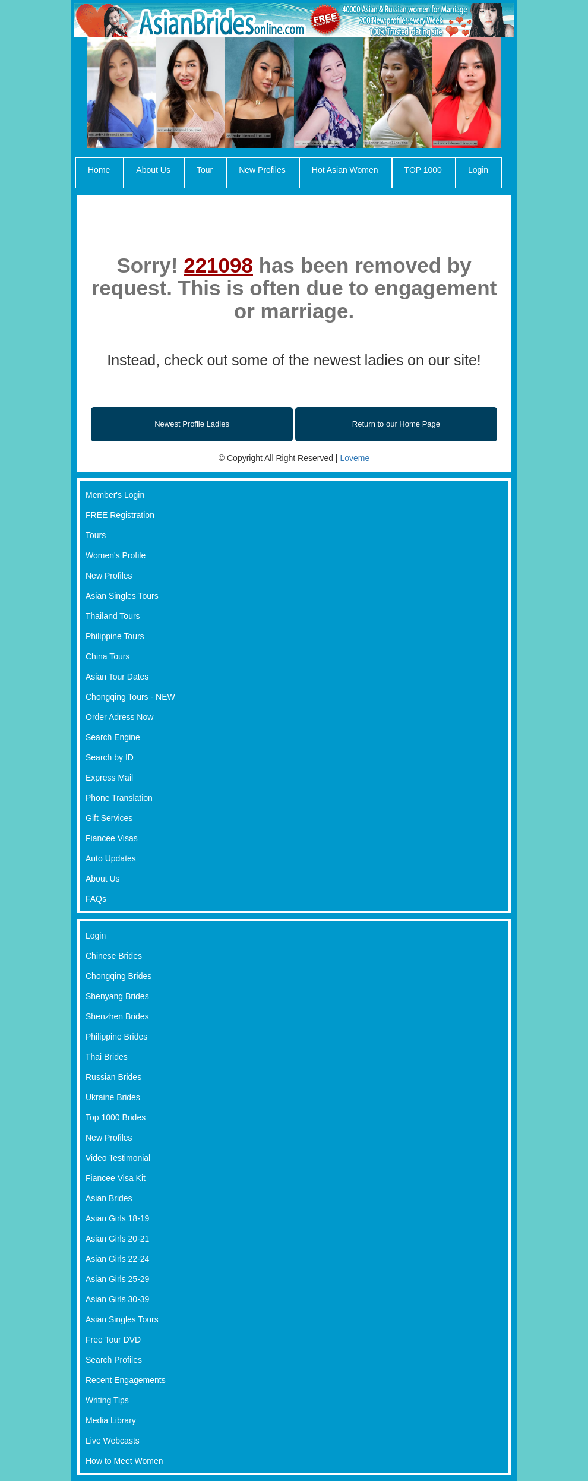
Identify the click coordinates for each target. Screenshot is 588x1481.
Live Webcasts (113, 1440)
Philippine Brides (116, 1036)
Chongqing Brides (118, 976)
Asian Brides (109, 1198)
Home (99, 170)
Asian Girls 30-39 (117, 1299)
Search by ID (110, 757)
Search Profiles (114, 1360)
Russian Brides (113, 1077)
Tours (96, 535)
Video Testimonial (118, 1158)
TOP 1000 (423, 170)
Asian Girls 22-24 (117, 1259)
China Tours (107, 656)
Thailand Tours (113, 616)
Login (478, 170)
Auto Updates (111, 858)
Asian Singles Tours (122, 596)
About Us (153, 170)
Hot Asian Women (345, 170)
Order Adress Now (119, 717)
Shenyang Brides (117, 996)
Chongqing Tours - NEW (130, 697)
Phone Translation (119, 798)
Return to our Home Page (396, 423)
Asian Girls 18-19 (117, 1218)
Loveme (354, 458)
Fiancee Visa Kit (116, 1178)
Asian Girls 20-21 (117, 1238)
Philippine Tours (115, 636)
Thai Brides (107, 1057)
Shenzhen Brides (117, 1016)
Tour (205, 170)
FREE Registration (120, 515)
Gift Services (109, 818)
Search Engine (113, 737)
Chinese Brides (114, 956)
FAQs (96, 899)
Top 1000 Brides (116, 1117)
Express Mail (109, 777)
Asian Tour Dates (117, 676)
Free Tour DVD (113, 1339)
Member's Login (115, 495)
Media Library (111, 1420)
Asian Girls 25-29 (117, 1279)
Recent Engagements (126, 1380)
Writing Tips (107, 1400)
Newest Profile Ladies (191, 423)
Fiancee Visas (112, 838)
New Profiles (262, 170)
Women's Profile (116, 555)
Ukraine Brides (113, 1097)
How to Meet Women (124, 1461)
